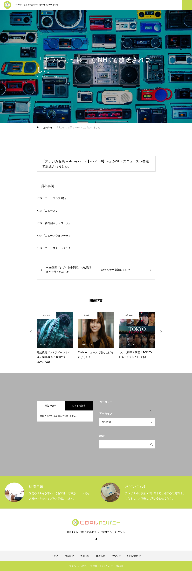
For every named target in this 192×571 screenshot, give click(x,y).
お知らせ (58, 78)
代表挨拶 (69, 555)
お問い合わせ (134, 555)
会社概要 (100, 555)
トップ (54, 555)
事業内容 (84, 555)
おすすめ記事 (79, 405)
